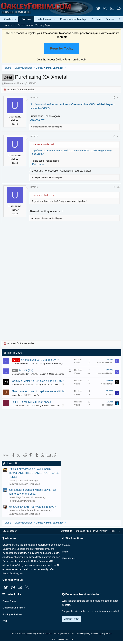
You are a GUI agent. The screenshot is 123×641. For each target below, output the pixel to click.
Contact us (66, 531)
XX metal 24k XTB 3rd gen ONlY (40, 359)
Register (66, 544)
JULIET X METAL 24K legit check (31, 402)
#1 (118, 97)
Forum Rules (9, 600)
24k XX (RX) (26, 370)
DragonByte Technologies (92, 632)
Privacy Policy (100, 531)
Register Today (61, 48)
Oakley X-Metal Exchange (51, 363)
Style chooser (10, 531)
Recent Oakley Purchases (22, 500)
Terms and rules (82, 531)
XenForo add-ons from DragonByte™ (53, 632)
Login (65, 550)
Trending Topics (43, 25)
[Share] (114, 97)
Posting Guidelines (12, 613)
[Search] (119, 19)
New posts (10, 25)
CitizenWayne (18, 405)
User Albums (69, 557)
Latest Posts (14, 463)
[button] (15, 19)
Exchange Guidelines (14, 607)
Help (112, 531)
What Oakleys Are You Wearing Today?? (32, 506)
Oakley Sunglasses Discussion (24, 484)
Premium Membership (73, 19)
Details (108, 632)
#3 (118, 187)
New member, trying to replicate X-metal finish (38, 391)
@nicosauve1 (38, 120)
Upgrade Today (71, 619)
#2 (118, 136)
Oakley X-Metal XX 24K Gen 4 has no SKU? (38, 381)
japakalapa (17, 395)
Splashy (109, 394)
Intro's (36, 395)
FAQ (4, 619)
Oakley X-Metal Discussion (47, 384)
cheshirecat (107, 405)
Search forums (25, 25)
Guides (8, 19)
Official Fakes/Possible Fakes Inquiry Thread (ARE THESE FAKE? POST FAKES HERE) (34, 473)
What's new (44, 19)
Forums (26, 19)
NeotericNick (18, 384)
